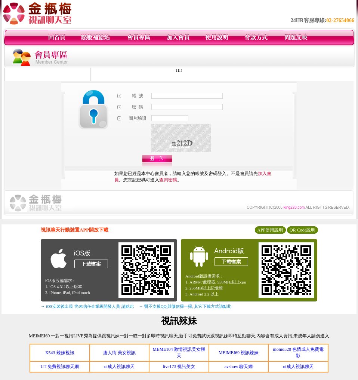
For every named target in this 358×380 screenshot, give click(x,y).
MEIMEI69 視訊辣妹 (239, 352)
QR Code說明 (302, 230)
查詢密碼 (168, 180)
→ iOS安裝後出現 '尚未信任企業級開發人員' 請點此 (87, 306)
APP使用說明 (270, 230)
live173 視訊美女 (179, 366)
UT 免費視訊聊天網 (59, 366)
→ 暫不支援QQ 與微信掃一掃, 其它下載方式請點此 (185, 306)
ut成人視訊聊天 (119, 366)
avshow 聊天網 (239, 366)
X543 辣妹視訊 (59, 352)
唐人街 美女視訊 (119, 352)
